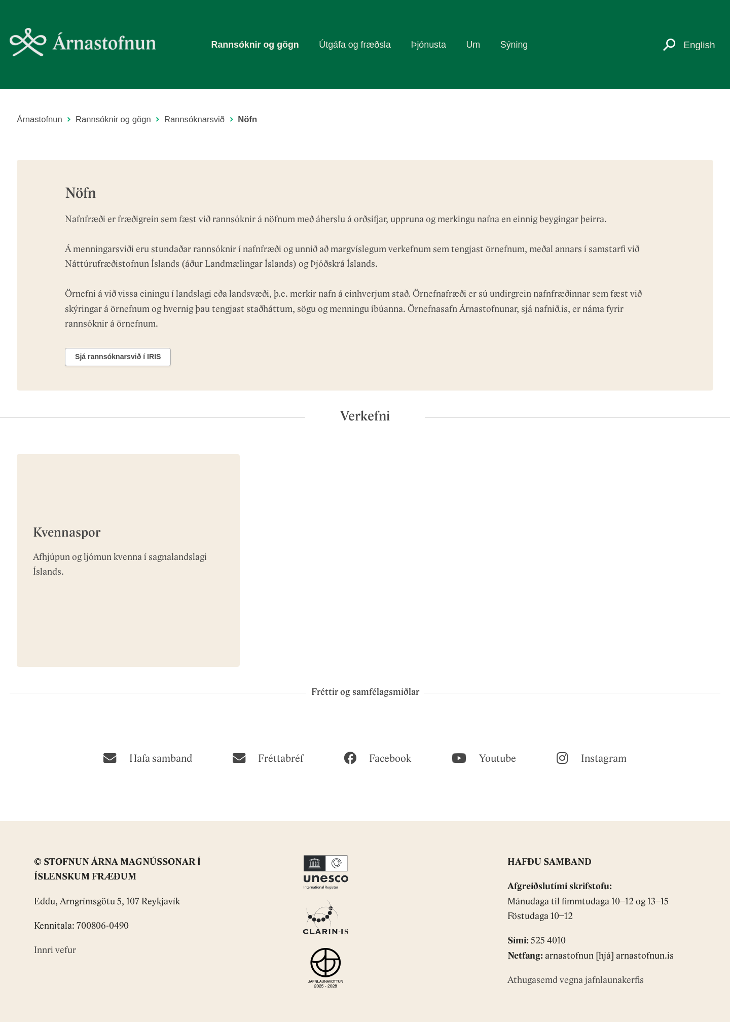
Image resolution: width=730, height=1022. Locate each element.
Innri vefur (55, 950)
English (699, 45)
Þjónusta (428, 45)
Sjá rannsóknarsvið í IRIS (118, 357)
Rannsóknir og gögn (255, 45)
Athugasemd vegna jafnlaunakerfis (575, 980)
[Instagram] (591, 757)
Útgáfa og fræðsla (355, 45)
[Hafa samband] (147, 757)
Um (473, 45)
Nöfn (247, 119)
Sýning (514, 45)
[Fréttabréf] (268, 757)
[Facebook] (377, 757)
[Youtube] (484, 757)
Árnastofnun (39, 119)
